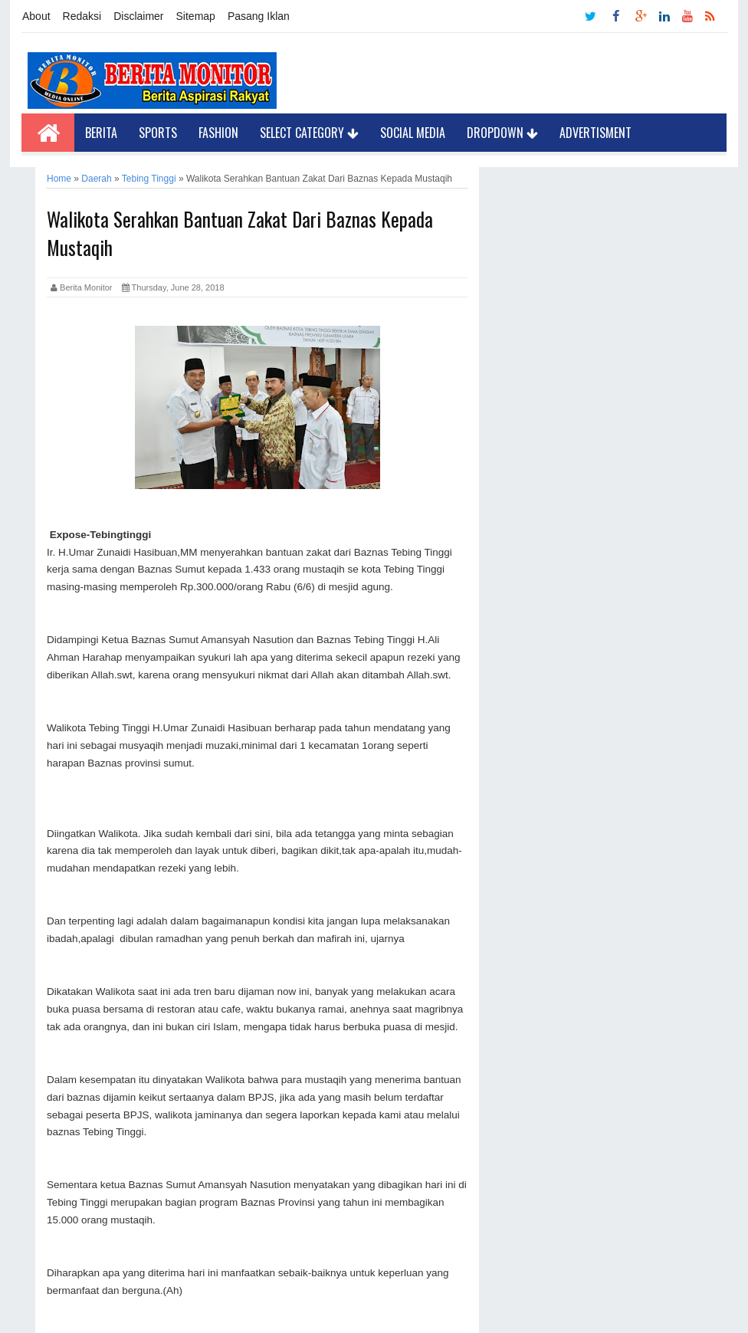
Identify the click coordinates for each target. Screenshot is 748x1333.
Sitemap (195, 16)
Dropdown (502, 132)
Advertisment (595, 132)
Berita (101, 132)
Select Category (309, 132)
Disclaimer (138, 16)
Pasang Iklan (259, 16)
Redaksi (82, 16)
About (36, 16)
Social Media (412, 132)
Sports (158, 132)
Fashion (218, 132)
